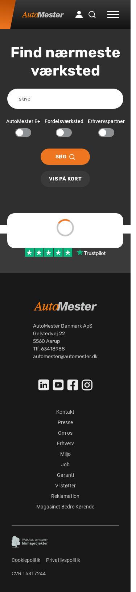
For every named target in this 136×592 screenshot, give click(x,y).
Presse (65, 422)
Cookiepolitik (26, 560)
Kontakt (65, 412)
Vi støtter (65, 485)
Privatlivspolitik (63, 560)
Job (65, 464)
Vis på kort (65, 179)
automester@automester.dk (65, 356)
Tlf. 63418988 (49, 349)
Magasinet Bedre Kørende (65, 507)
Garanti (65, 475)
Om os (65, 433)
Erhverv (65, 443)
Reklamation (65, 496)
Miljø (65, 454)
